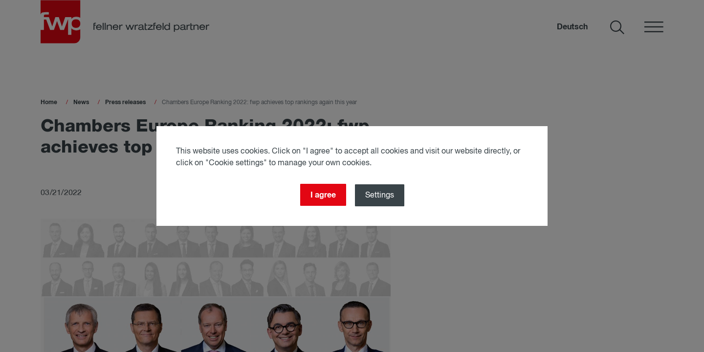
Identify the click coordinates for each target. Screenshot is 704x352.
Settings (379, 195)
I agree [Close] (323, 195)
